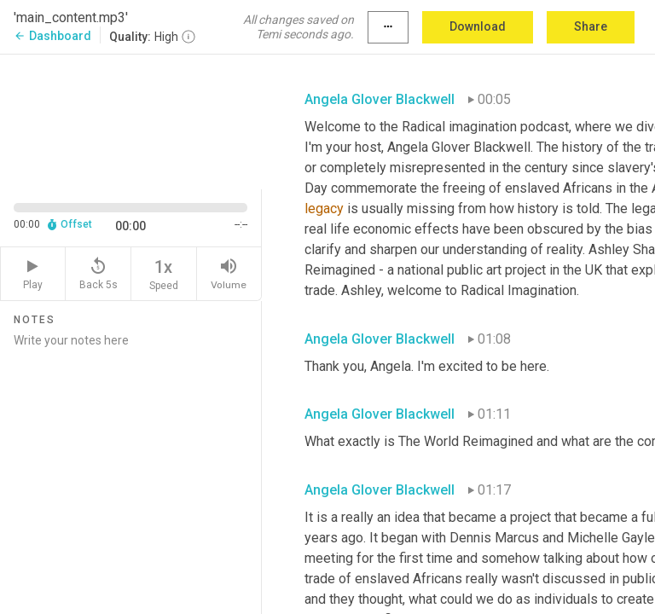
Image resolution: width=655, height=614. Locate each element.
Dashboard (52, 36)
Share (590, 26)
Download (477, 26)
